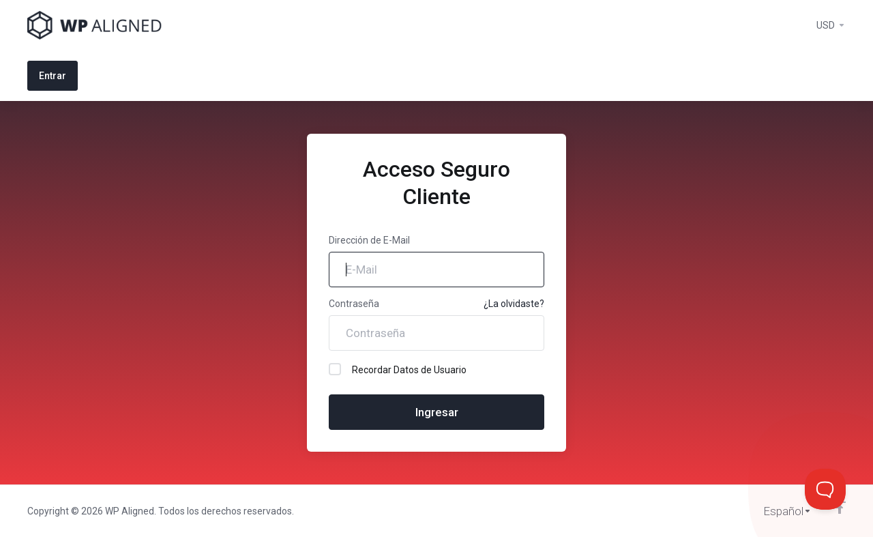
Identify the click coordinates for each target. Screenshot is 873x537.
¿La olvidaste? (514, 303)
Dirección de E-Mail (369, 240)
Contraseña (354, 303)
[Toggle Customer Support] (825, 489)
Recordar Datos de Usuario (398, 369)
